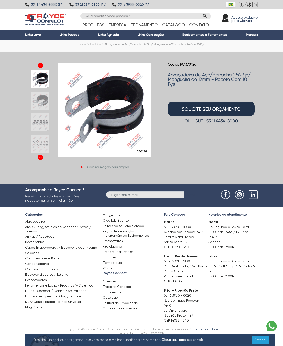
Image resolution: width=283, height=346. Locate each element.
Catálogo (173, 25)
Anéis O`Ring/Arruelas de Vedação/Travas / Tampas (58, 229)
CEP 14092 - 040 (176, 320)
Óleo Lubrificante (116, 220)
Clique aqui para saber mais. (183, 340)
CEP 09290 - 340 (176, 247)
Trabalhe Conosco (117, 287)
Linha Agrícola (108, 35)
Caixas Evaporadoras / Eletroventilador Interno (61, 247)
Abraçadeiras (35, 222)
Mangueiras (111, 215)
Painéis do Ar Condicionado (123, 226)
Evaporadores (36, 280)
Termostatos (113, 263)
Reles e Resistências (118, 252)
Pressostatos (113, 241)
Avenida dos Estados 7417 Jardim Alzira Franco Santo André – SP (183, 237)
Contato (199, 25)
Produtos (93, 25)
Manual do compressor (120, 308)
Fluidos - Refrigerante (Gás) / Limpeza (53, 296)
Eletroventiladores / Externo (46, 275)
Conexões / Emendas (41, 269)
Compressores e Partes (43, 258)
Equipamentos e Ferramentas (204, 35)
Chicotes (32, 253)
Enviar (191, 194)
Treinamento (144, 25)
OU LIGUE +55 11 (211, 121)
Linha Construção (151, 35)
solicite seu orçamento (211, 109)
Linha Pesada (69, 35)
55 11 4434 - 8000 (177, 227)
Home (82, 44)
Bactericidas (34, 242)
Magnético (33, 305)
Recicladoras (113, 246)
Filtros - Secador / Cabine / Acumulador (55, 291)
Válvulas (109, 268)
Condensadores (37, 264)
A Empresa (111, 281)
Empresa (117, 25)
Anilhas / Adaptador (40, 237)
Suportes (110, 257)
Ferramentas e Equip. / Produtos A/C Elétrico (59, 285)
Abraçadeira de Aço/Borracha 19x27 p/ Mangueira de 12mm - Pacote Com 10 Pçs (154, 44)
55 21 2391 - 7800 (177, 261)
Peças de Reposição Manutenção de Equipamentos (126, 233)
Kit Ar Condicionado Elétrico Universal (53, 302)
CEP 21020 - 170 (176, 281)
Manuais (252, 35)
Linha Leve (33, 35)
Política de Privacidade (120, 303)
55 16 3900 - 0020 (177, 295)
